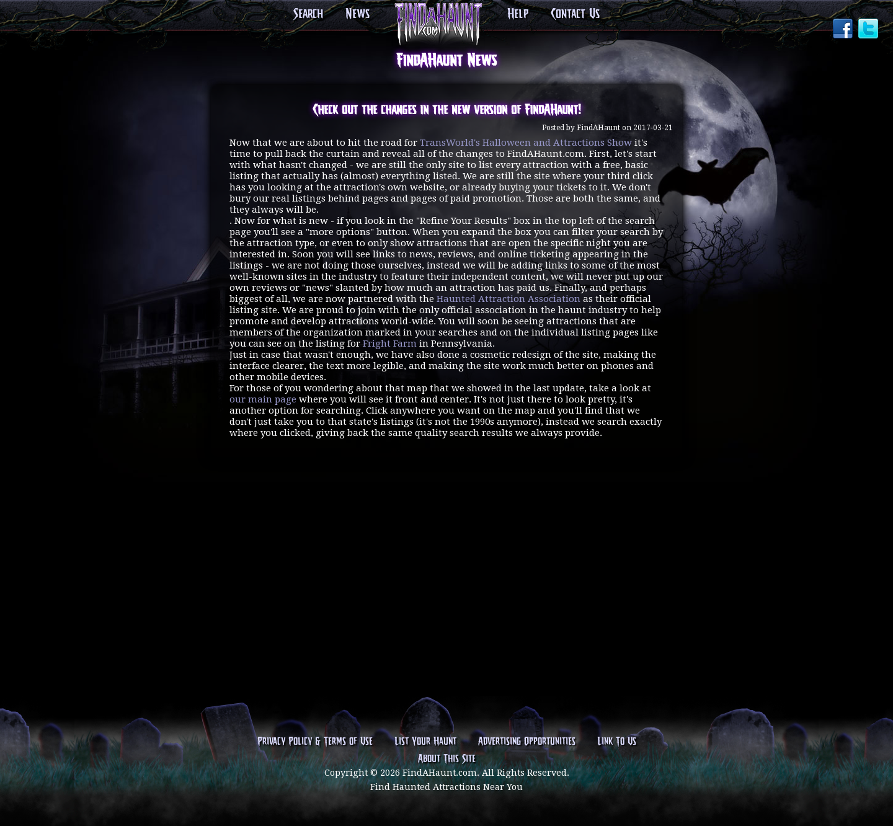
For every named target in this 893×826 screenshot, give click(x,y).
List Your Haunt (425, 741)
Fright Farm (390, 343)
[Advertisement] (446, 516)
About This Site (447, 759)
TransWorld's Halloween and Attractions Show (526, 142)
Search (308, 14)
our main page (262, 399)
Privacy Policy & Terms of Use (315, 741)
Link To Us (616, 741)
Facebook (844, 30)
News (357, 14)
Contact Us (575, 14)
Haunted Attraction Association (508, 298)
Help (517, 14)
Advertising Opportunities (526, 741)
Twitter (869, 30)
